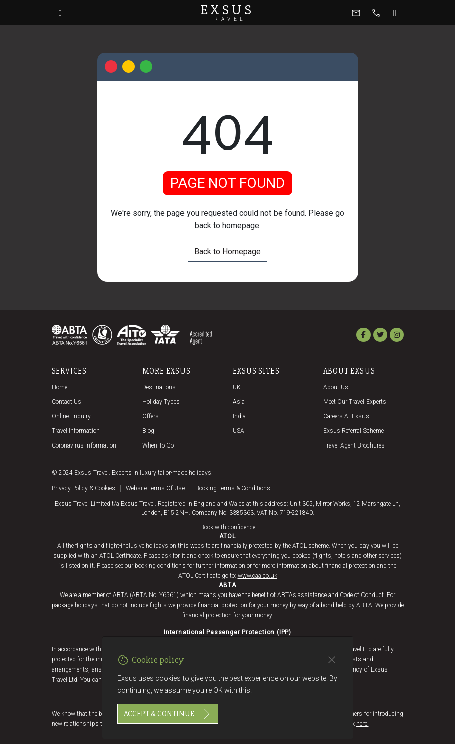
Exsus (228, 13)
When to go (158, 445)
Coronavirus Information (84, 445)
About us (335, 387)
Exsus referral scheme (353, 430)
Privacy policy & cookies (83, 488)
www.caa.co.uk (257, 575)
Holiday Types (161, 401)
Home (59, 387)
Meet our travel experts (354, 401)
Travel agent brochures (354, 445)
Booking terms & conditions (232, 488)
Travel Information (76, 430)
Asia (239, 401)
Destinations (159, 387)
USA (238, 430)
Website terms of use (155, 488)
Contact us (66, 401)
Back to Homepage (227, 251)
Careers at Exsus (346, 416)
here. (362, 723)
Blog (148, 430)
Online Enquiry (71, 416)
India (239, 416)
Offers (150, 416)
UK (237, 387)
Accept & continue (168, 714)
